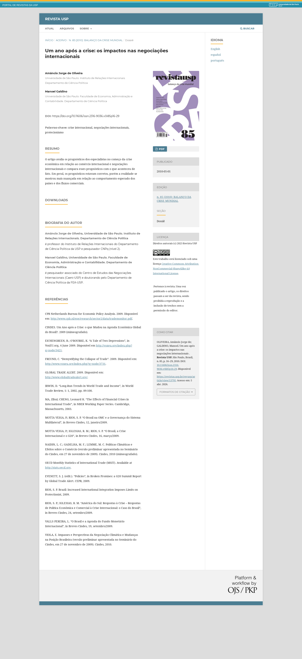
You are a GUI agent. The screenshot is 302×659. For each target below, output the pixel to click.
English (215, 49)
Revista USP (57, 19)
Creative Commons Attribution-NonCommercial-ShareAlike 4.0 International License (176, 268)
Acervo (61, 40)
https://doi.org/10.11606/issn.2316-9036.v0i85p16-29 (85, 116)
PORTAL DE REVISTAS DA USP (20, 5)
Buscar (247, 28)
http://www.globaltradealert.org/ (66, 425)
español (216, 55)
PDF (161, 148)
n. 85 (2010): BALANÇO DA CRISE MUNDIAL (96, 40)
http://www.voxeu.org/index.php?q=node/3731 (75, 412)
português (217, 60)
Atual (49, 28)
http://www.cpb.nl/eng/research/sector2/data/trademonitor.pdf (91, 366)
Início (49, 40)
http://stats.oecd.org (58, 515)
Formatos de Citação (174, 391)
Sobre (85, 28)
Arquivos (67, 28)
